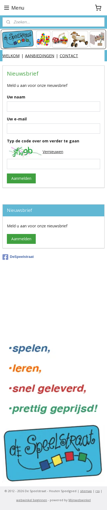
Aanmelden (21, 178)
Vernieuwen (53, 151)
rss (97, 491)
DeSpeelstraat (18, 257)
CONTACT (69, 55)
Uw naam (16, 97)
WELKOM (11, 55)
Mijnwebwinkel (79, 500)
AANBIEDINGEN (39, 55)
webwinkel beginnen (31, 500)
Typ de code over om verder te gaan (43, 141)
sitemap (86, 491)
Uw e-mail (17, 119)
